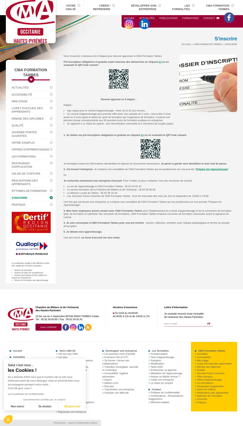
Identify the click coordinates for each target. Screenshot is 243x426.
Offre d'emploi (23, 142)
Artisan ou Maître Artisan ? (164, 376)
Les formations (24, 156)
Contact (211, 18)
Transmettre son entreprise (118, 389)
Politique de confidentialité (164, 392)
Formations (190, 18)
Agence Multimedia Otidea (82, 422)
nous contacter (48, 327)
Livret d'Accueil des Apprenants (27, 110)
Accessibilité (22, 94)
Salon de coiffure (26, 173)
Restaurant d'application (22, 165)
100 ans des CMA (67, 353)
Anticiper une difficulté (115, 392)
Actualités (147, 18)
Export (107, 379)
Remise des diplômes (28, 118)
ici (160, 61)
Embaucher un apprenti (162, 370)
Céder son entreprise (161, 379)
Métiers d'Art (110, 383)
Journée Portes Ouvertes (24, 134)
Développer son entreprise (143, 7)
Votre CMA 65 (71, 7)
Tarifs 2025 (155, 366)
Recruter (108, 386)
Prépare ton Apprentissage (212, 169)
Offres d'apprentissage (30, 149)
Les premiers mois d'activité (118, 353)
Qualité (17, 125)
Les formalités (181, 7)
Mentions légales (158, 402)
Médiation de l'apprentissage (165, 373)
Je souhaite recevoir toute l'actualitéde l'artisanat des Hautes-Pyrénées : (184, 315)
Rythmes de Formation (29, 190)
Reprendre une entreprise (71, 411)
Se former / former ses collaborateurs (115, 362)
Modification (156, 363)
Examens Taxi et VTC (115, 357)
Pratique (19, 204)
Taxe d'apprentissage (161, 357)
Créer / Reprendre (101, 7)
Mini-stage (19, 101)
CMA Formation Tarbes (217, 7)
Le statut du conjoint (160, 383)
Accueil (129, 18)
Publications (168, 18)
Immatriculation (158, 353)
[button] (8, 419)
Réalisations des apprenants (25, 182)
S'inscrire (19, 197)
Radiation (154, 360)
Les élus (61, 357)
